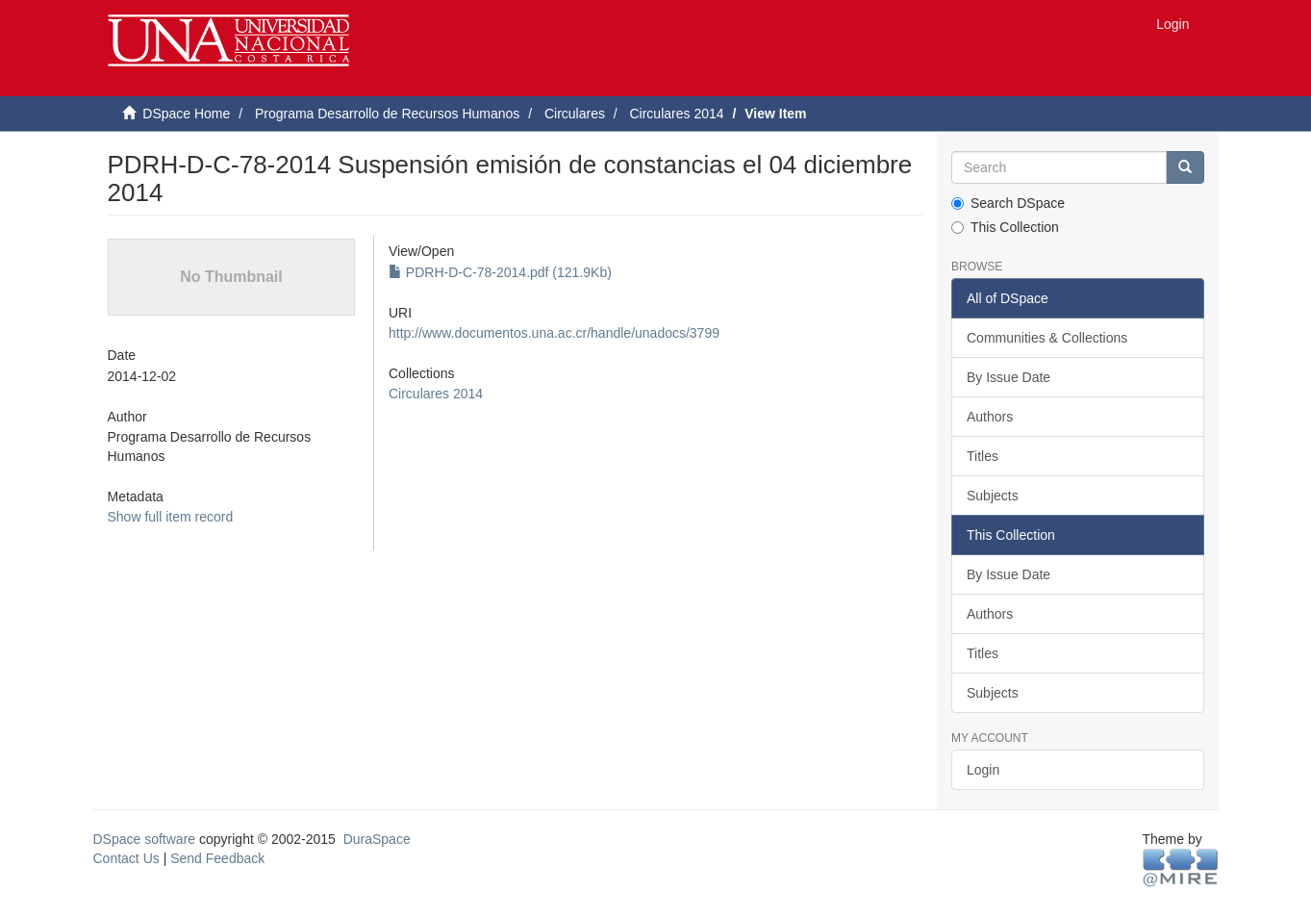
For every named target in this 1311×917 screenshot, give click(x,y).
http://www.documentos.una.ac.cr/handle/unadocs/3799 (554, 333)
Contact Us (126, 858)
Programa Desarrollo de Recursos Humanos (387, 113)
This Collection (1005, 227)
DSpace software (144, 839)
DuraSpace (377, 839)
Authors (990, 416)
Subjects (993, 495)
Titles (982, 456)
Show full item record (171, 516)
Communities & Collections (1047, 337)
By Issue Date (1008, 377)
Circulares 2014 (676, 113)
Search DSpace (1008, 203)
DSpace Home (186, 113)
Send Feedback (217, 858)
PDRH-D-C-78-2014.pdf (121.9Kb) (500, 272)
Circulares (574, 113)
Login (983, 769)
